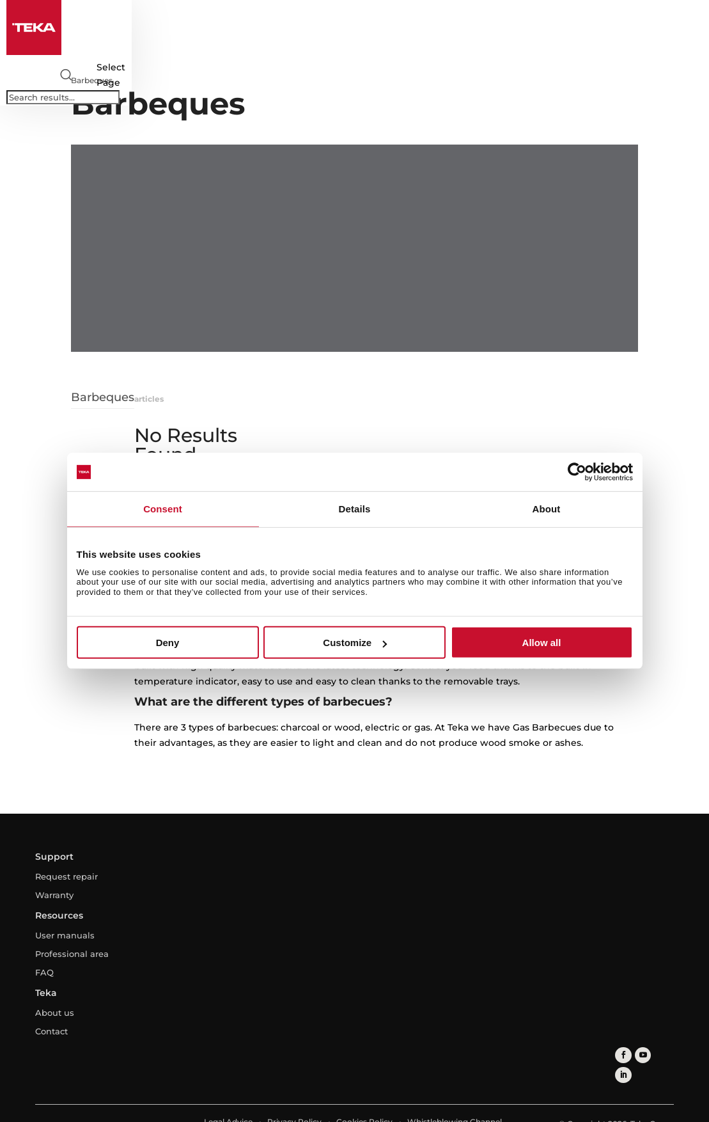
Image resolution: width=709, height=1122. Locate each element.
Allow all (541, 642)
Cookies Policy (364, 1101)
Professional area (72, 954)
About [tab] (547, 508)
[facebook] (624, 1055)
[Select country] (90, 75)
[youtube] (643, 1055)
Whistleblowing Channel (454, 1101)
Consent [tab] (162, 508)
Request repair (66, 876)
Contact (51, 1031)
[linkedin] (663, 1055)
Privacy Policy (294, 1101)
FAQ (44, 972)
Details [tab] (355, 508)
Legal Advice (228, 1101)
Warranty (54, 895)
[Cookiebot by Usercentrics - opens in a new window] (577, 472)
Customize (355, 642)
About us (54, 1012)
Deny (168, 642)
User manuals (65, 935)
